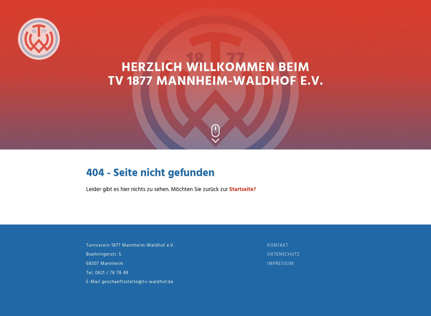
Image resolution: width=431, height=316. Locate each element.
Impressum (280, 263)
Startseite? (242, 189)
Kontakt (277, 245)
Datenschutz (283, 254)
